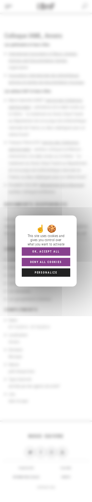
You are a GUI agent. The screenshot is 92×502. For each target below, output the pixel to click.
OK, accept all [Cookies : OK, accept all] (45, 251)
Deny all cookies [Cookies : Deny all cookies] (46, 262)
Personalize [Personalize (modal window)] (46, 272)
